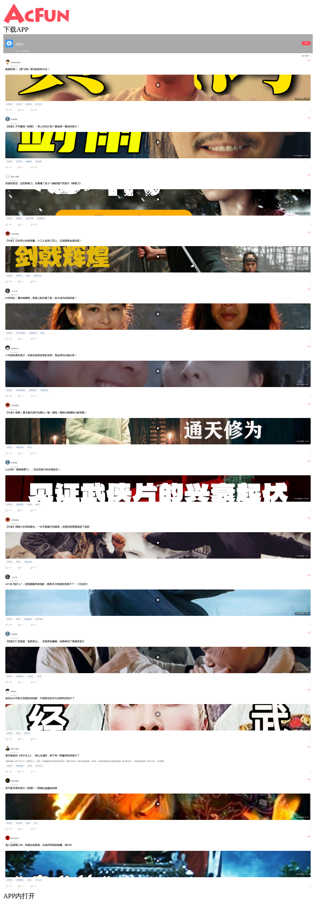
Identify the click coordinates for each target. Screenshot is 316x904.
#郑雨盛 (38, 161)
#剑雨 (28, 823)
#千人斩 (38, 880)
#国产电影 (39, 619)
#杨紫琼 (29, 161)
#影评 (28, 276)
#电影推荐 (44, 390)
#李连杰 (29, 104)
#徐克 (37, 504)
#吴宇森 (19, 161)
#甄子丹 (27, 733)
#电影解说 (33, 333)
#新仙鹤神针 (20, 390)
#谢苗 (30, 766)
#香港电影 (19, 504)
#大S (35, 823)
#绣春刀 (19, 218)
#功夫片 (19, 104)
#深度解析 (40, 218)
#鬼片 (30, 880)
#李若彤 (30, 676)
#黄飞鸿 (38, 104)
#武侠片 (9, 104)
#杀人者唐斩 (20, 333)
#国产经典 (29, 218)
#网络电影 (19, 766)
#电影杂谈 (37, 276)
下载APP (15, 29)
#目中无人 (39, 766)
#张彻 (30, 504)
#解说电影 (33, 390)
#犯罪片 (19, 276)
